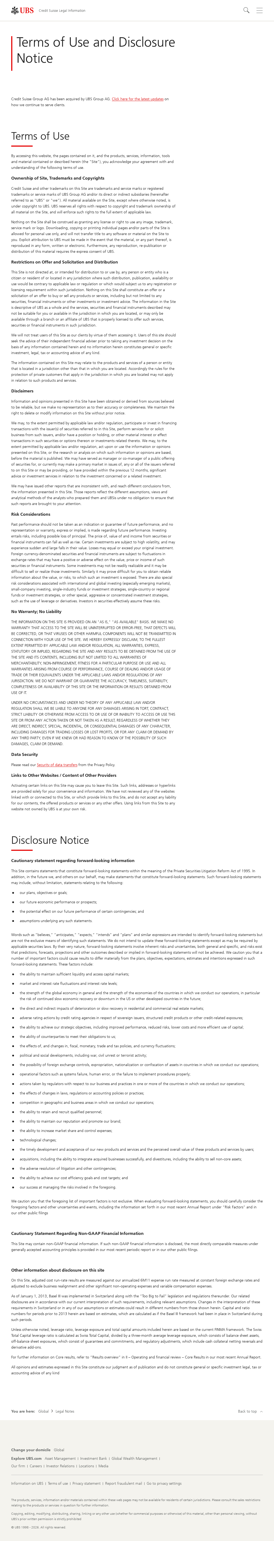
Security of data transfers (57, 765)
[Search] (246, 10)
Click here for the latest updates (137, 99)
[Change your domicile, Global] (59, 1450)
